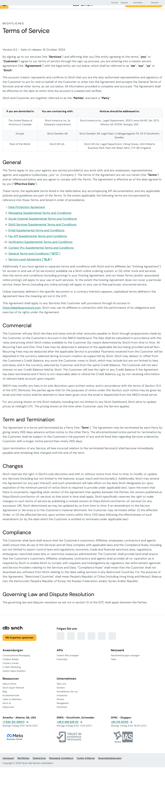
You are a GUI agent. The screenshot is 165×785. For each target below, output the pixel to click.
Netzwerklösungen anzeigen (125, 660)
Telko (113, 664)
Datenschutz (39, 763)
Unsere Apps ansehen (14, 676)
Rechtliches (23, 763)
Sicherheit (62, 712)
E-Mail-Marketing (12, 672)
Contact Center (11, 668)
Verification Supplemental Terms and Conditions (40, 247)
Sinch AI (7, 708)
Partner (60, 704)
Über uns (61, 688)
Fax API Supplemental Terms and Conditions (37, 241)
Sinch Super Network (13, 692)
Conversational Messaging (16, 660)
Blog (5, 696)
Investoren (62, 700)
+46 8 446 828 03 (67, 727)
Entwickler (62, 664)
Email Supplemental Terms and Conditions (36, 235)
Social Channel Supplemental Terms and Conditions (42, 224)
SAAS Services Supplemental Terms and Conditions (42, 230)
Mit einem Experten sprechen (144, 9)
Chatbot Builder (11, 664)
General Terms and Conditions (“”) (34, 259)
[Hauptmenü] (4, 9)
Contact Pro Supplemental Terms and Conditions (41, 253)
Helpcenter (8, 712)
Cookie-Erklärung (86, 763)
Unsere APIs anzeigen (68, 660)
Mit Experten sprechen (19, 642)
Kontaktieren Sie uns (67, 696)
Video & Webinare (12, 704)
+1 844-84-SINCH (13, 727)
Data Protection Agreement (26, 212)
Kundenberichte (11, 700)
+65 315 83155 (119, 727)
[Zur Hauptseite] (82, 9)
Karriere (61, 692)
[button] (113, 2)
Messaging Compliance (61, 763)
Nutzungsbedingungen (109, 763)
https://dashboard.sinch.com (22, 313)
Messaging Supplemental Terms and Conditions (39, 218)
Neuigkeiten (63, 708)
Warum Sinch (9, 688)
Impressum (8, 763)
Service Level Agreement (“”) (30, 264)
